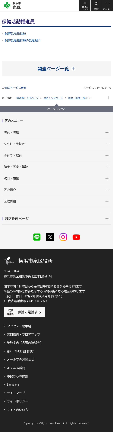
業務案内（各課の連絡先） (25, 342)
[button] (96, 5)
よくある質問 (16, 367)
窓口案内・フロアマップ (23, 334)
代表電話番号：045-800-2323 (27, 300)
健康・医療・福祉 (78, 98)
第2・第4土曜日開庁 (20, 351)
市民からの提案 (17, 376)
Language (13, 384)
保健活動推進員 (15, 33)
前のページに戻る (15, 87)
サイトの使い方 (17, 409)
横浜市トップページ (28, 98)
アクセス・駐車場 (19, 326)
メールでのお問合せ (20, 359)
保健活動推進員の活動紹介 (23, 40)
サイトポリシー (17, 401)
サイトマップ (16, 393)
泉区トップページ (53, 98)
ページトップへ (56, 109)
